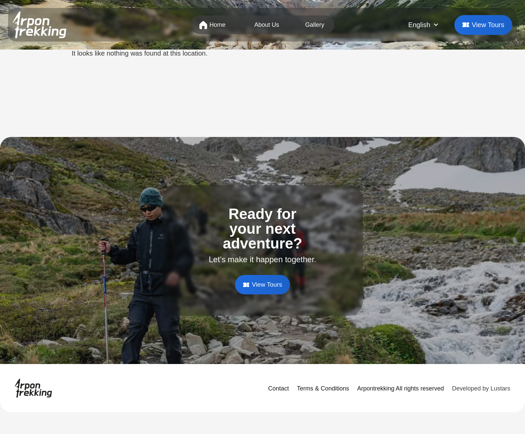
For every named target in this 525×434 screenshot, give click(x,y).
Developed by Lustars (481, 388)
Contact (278, 388)
